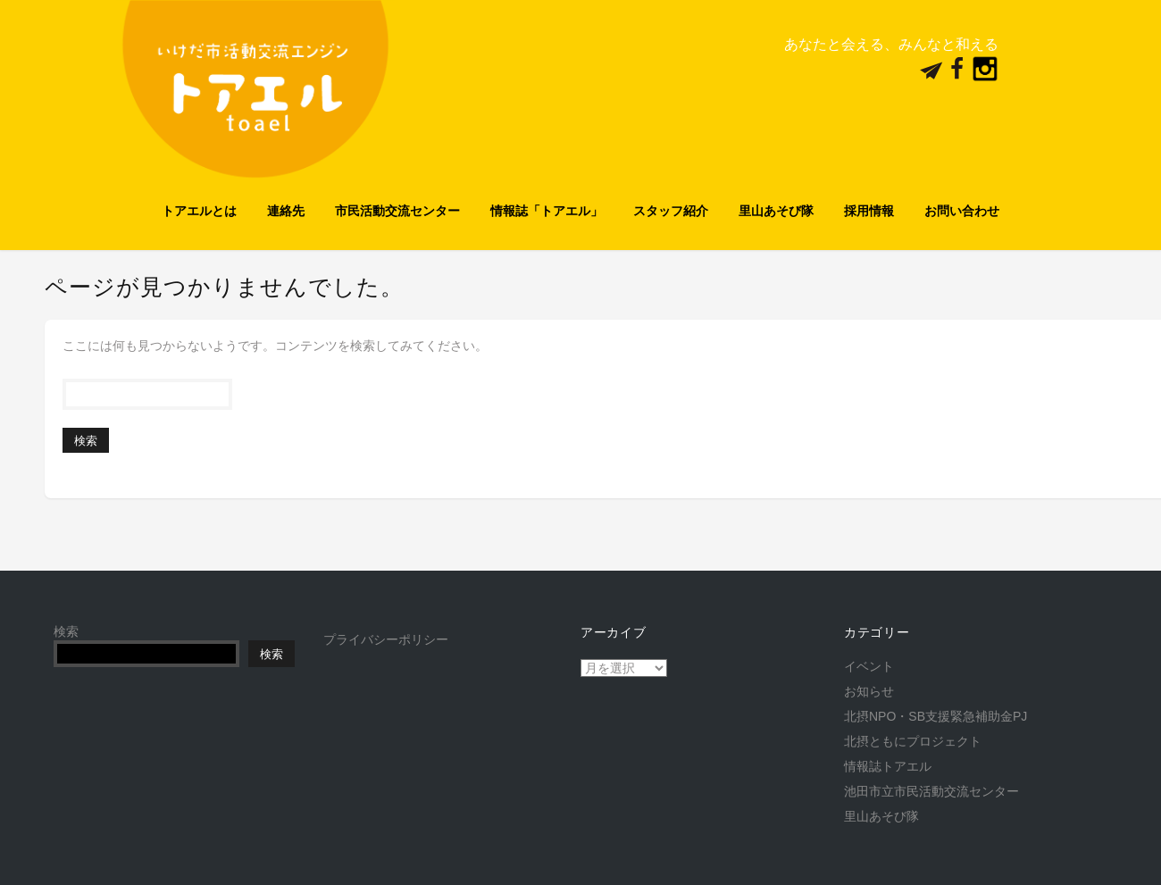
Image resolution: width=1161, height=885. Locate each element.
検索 (66, 631)
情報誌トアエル (887, 766)
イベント (869, 666)
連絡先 (286, 211)
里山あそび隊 (776, 211)
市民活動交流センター (397, 211)
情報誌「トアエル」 (546, 211)
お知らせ (869, 691)
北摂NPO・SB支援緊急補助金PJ (935, 716)
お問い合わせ (961, 211)
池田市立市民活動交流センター (931, 791)
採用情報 (869, 211)
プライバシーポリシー (385, 639)
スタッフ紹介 (670, 211)
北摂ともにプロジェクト (912, 741)
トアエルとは (199, 211)
